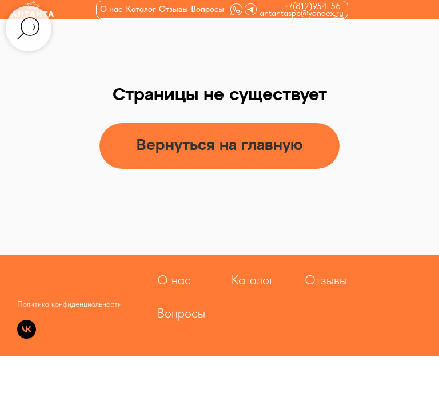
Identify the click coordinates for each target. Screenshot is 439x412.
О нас (111, 9)
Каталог (252, 280)
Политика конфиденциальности (69, 303)
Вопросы (207, 9)
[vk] (26, 335)
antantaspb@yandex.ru (302, 13)
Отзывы (173, 9)
